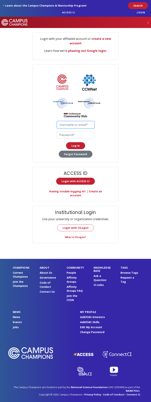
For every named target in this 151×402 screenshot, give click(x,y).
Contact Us (47, 291)
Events (17, 322)
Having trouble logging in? (67, 191)
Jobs (16, 327)
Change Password (92, 332)
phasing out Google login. (87, 51)
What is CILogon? (75, 237)
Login (141, 12)
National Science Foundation (89, 387)
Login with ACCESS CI (75, 181)
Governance (48, 277)
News (16, 317)
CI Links (99, 285)
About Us (46, 272)
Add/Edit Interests (92, 317)
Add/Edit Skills (90, 322)
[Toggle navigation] (148, 22)
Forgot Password (75, 154)
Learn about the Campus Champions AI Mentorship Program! (45, 5)
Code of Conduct (113, 394)
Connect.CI (133, 394)
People (71, 272)
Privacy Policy (92, 394)
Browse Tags (129, 272)
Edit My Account (91, 327)
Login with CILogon (76, 228)
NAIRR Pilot (133, 390)
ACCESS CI (68, 12)
